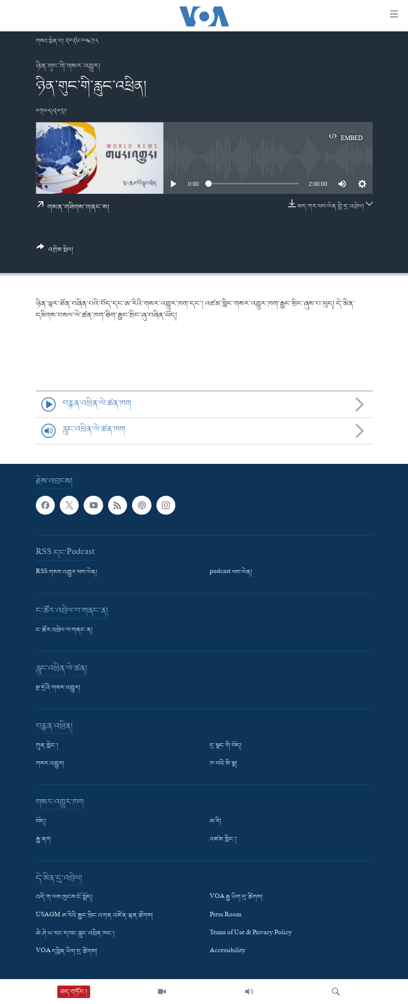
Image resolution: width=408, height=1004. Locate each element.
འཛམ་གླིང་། (223, 840)
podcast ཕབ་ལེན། (231, 572)
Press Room (225, 915)
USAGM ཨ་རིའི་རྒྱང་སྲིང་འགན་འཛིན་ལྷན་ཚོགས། (94, 915)
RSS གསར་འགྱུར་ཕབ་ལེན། (66, 572)
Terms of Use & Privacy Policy (251, 933)
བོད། (41, 822)
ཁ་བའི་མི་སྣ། (223, 764)
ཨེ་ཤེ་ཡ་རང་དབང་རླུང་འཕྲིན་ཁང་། (75, 933)
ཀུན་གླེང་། (47, 746)
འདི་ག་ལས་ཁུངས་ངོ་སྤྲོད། (64, 897)
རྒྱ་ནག (43, 840)
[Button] (55, 252)
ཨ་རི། (215, 822)
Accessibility (228, 952)
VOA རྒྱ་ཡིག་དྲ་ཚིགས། (236, 897)
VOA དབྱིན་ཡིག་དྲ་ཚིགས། (66, 952)
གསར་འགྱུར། (50, 764)
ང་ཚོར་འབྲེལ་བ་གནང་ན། (64, 630)
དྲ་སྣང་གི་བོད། (226, 746)
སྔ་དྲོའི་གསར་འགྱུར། (58, 688)
